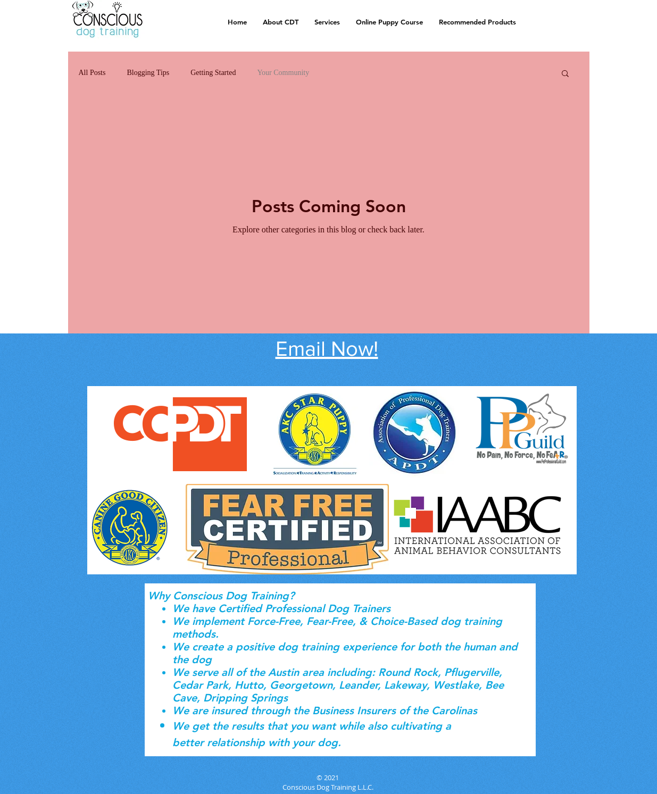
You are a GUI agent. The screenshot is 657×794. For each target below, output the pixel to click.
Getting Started (213, 73)
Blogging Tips (148, 73)
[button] (565, 74)
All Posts (92, 73)
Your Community (283, 73)
